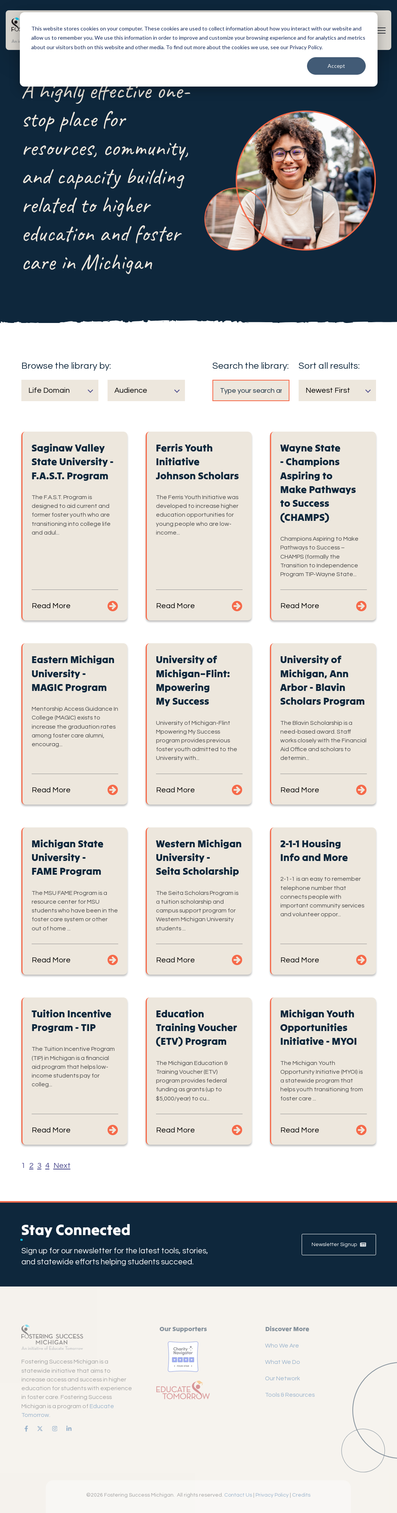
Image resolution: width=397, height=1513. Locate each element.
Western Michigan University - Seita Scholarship (199, 857)
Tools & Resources (290, 1395)
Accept (336, 66)
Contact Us (238, 1495)
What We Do (282, 1362)
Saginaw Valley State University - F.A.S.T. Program (73, 461)
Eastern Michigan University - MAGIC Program (73, 673)
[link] (24, 1428)
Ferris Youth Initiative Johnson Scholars (197, 461)
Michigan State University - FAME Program (68, 857)
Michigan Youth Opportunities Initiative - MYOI (318, 1027)
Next (62, 1165)
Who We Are (282, 1346)
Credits (301, 1495)
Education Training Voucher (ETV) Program (196, 1027)
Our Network (282, 1378)
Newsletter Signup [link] (339, 1244)
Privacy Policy (272, 1495)
